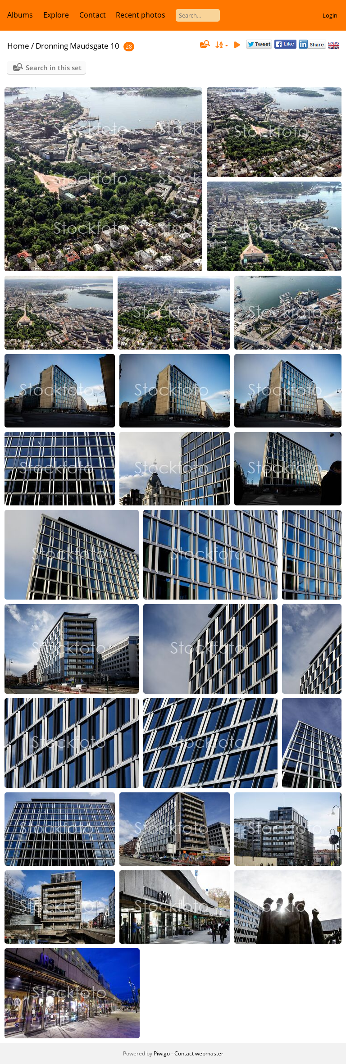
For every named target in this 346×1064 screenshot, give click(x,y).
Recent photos (140, 15)
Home (18, 46)
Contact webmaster (198, 1053)
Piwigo (162, 1053)
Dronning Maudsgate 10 (77, 46)
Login (330, 15)
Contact (92, 15)
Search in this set (54, 67)
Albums (20, 15)
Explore (56, 15)
